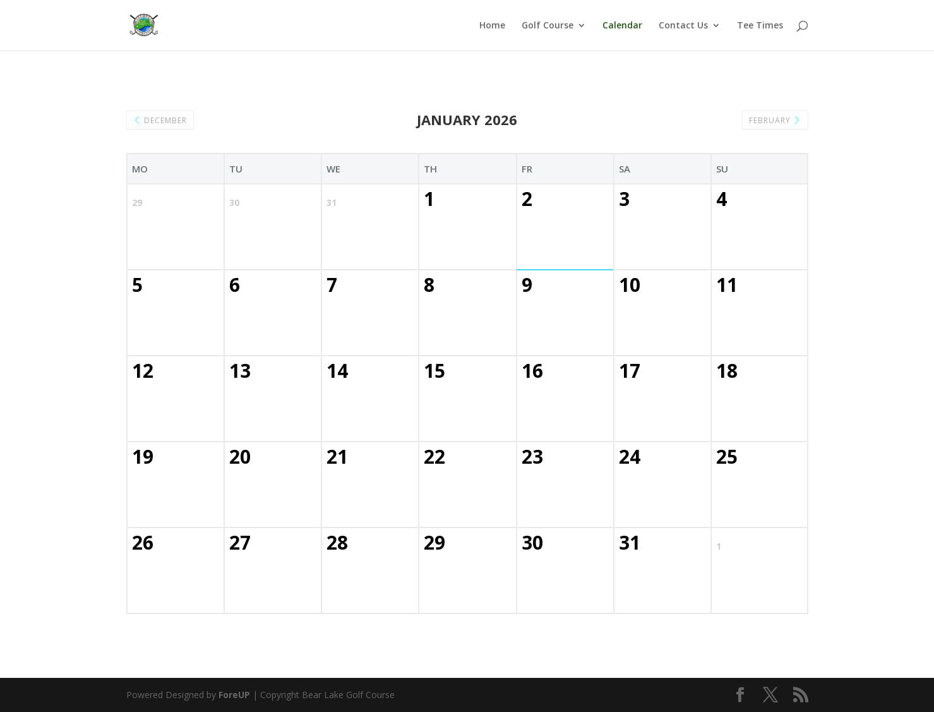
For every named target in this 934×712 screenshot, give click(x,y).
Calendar (622, 26)
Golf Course (547, 26)
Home (492, 26)
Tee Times (760, 26)
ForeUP (234, 695)
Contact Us (683, 26)
